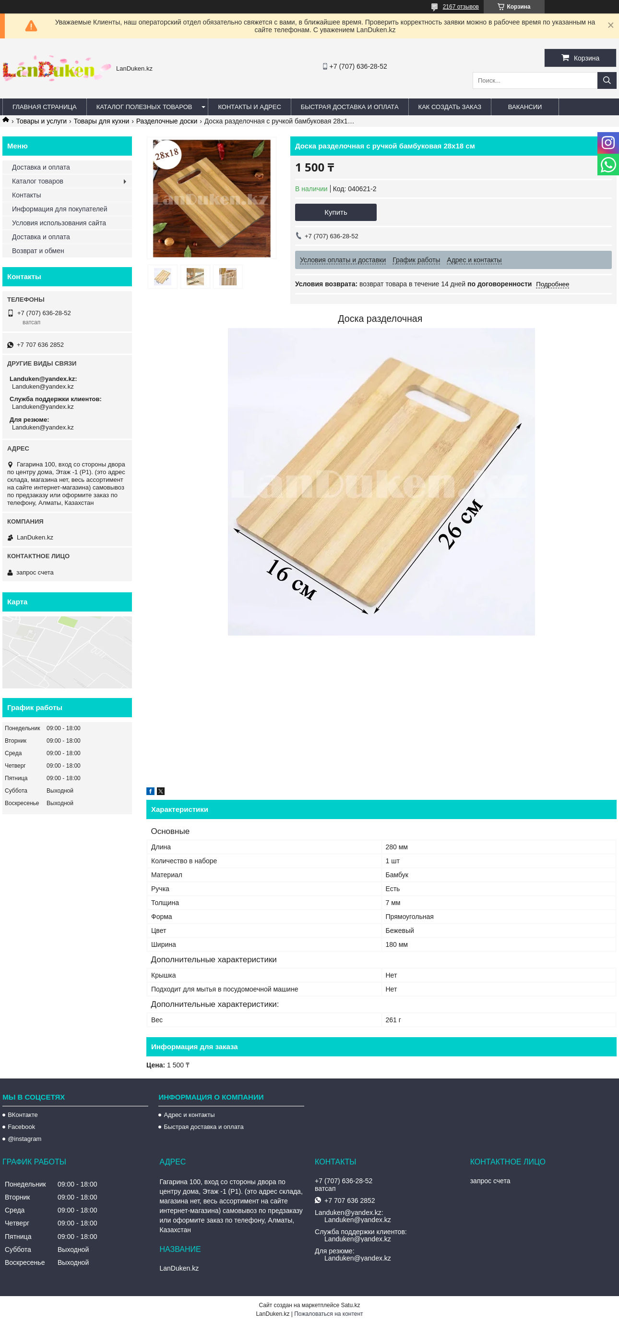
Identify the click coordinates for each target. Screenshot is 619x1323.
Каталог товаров (37, 181)
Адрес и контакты (189, 1114)
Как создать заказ (450, 106)
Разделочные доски (167, 121)
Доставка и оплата (41, 167)
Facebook (21, 1126)
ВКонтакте (23, 1114)
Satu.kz (350, 1305)
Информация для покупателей (59, 209)
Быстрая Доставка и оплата (350, 106)
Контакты (26, 195)
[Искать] (607, 80)
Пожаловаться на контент (328, 1314)
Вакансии (525, 106)
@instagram (24, 1138)
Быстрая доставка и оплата (203, 1126)
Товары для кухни (102, 121)
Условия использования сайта (59, 223)
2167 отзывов (461, 6)
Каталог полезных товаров (144, 106)
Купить (335, 212)
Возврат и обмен (38, 251)
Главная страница (44, 106)
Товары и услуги (41, 121)
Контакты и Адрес (249, 106)
